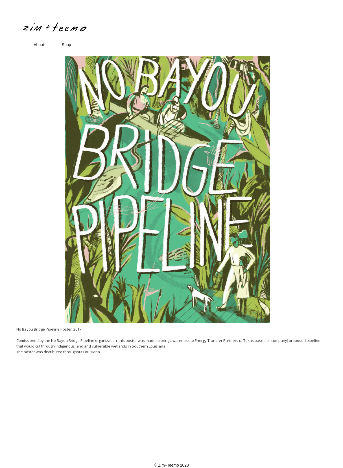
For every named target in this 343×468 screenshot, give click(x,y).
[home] (151, 18)
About (39, 44)
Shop (66, 44)
